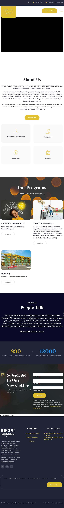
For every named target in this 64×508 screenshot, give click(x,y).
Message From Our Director (17, 479)
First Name (36, 377)
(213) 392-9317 (37, 2)
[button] (63, 313)
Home (5, 479)
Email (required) (38, 390)
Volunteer (45, 479)
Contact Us (54, 479)
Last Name (36, 384)
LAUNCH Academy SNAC (13, 223)
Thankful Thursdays (43, 223)
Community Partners (34, 479)
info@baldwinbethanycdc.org (54, 2)
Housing (5, 273)
